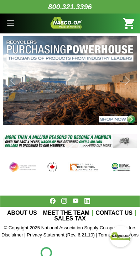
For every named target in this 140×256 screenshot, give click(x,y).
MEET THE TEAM (66, 213)
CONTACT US (114, 213)
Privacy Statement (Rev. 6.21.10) (61, 235)
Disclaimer (12, 235)
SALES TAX (70, 219)
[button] (11, 23)
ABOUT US (22, 213)
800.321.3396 (70, 7)
